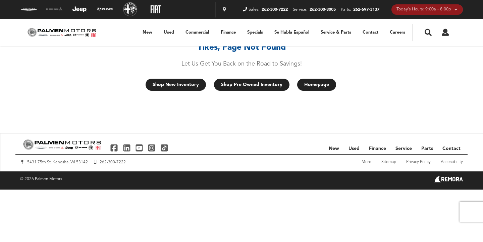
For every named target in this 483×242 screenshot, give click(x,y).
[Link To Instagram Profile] (152, 148)
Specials (255, 32)
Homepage (316, 84)
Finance (228, 32)
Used (169, 32)
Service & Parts (336, 32)
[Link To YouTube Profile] (140, 148)
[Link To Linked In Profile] (127, 148)
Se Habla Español (291, 32)
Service (403, 148)
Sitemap (388, 162)
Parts (427, 148)
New (147, 32)
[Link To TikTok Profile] (164, 148)
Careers (397, 32)
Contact (370, 32)
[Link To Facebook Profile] (115, 148)
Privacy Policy (418, 162)
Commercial (197, 32)
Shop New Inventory (176, 84)
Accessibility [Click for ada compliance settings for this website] (452, 162)
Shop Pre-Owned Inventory (251, 84)
